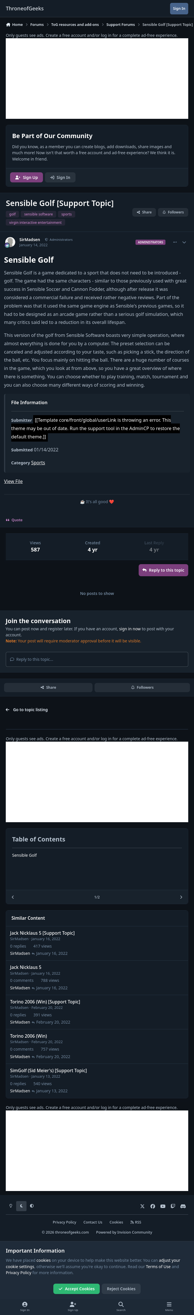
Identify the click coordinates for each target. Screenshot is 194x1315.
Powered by (124, 1232)
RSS (135, 1222)
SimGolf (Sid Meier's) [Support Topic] (48, 1071)
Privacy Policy (64, 1222)
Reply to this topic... (31, 659)
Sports (38, 462)
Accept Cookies (77, 1288)
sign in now (130, 628)
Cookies (116, 1222)
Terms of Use (158, 1266)
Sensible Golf (24, 855)
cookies (44, 1260)
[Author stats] (184, 242)
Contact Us (92, 1222)
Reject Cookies (121, 1288)
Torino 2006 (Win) (28, 1036)
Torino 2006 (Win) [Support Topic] (45, 1002)
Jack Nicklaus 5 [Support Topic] (42, 933)
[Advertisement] (97, 78)
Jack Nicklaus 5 (26, 968)
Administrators (61, 239)
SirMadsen (29, 239)
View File (13, 481)
